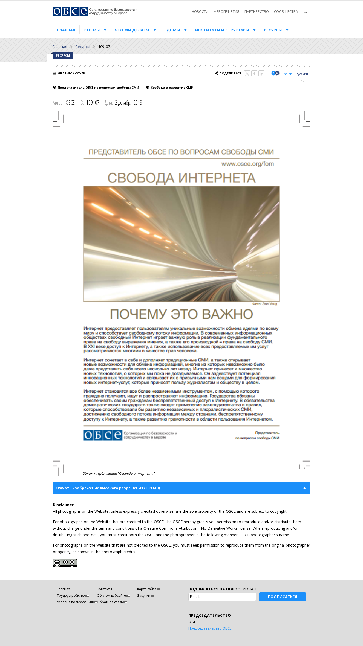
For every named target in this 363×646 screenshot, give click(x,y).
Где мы (172, 30)
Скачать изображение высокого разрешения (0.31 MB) (108, 487)
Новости (200, 11)
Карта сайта (146, 589)
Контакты (104, 589)
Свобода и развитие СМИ (172, 87)
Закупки (143, 595)
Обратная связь (110, 602)
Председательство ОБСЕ (210, 628)
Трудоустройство (71, 595)
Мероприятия (226, 11)
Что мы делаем (132, 30)
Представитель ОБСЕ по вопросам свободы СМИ (98, 87)
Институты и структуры (222, 30)
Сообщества (286, 11)
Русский (302, 74)
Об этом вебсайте (111, 595)
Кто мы (91, 30)
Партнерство (256, 11)
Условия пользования (75, 602)
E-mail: (195, 596)
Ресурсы (273, 30)
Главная (66, 30)
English (287, 74)
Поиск (305, 11)
